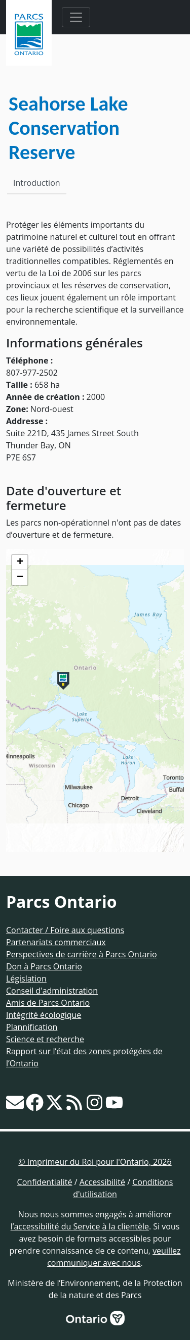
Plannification (31, 1027)
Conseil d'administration (52, 990)
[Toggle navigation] (76, 17)
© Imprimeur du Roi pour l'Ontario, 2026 (94, 1161)
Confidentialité (44, 1182)
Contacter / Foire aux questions (65, 930)
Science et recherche (45, 1039)
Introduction (36, 182)
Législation (26, 978)
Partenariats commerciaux (56, 942)
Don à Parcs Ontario (44, 966)
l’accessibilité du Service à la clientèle (80, 1226)
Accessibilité (102, 1182)
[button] (63, 681)
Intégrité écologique (43, 1014)
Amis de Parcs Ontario (48, 1002)
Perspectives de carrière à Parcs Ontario (81, 954)
